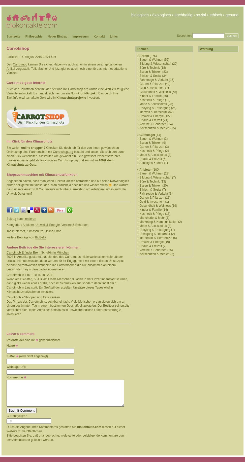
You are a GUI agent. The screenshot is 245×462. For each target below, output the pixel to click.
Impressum (80, 36)
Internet (20, 231)
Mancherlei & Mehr (152, 218)
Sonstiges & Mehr (151, 163)
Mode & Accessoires (153, 104)
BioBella (12, 57)
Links (114, 36)
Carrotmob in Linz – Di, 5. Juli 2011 (30, 275)
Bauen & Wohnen (151, 59)
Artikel (11, 68)
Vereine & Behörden (75, 225)
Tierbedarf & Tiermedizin (155, 238)
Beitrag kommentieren (21, 219)
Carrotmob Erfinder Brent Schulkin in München (38, 252)
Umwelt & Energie (48, 225)
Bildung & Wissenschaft (155, 63)
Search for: (184, 36)
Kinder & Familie (150, 96)
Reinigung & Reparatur (154, 234)
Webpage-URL (16, 366)
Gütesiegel (147, 135)
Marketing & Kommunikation (158, 222)
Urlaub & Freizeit (150, 120)
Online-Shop (53, 231)
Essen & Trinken (150, 72)
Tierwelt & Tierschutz (153, 112)
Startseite (13, 36)
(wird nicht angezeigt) (27, 356)
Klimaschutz (34, 231)
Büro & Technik (149, 67)
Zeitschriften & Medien (154, 128)
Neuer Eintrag (58, 36)
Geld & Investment (151, 88)
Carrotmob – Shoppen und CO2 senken (33, 297)
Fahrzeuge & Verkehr (153, 80)
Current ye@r (17, 415)
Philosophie (34, 36)
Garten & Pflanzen (151, 84)
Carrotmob (20, 64)
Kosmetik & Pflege (151, 100)
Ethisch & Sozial (150, 76)
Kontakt (99, 36)
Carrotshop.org (78, 89)
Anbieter (28, 225)
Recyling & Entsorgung (154, 108)
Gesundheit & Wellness (155, 92)
